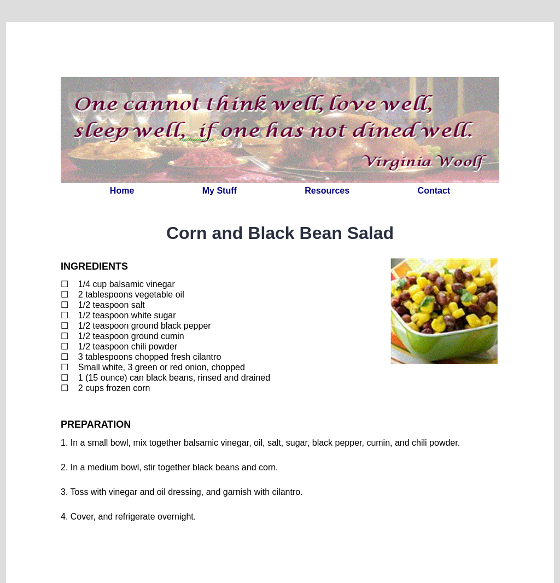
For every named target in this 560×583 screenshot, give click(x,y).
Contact (434, 190)
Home (122, 190)
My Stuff (219, 190)
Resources (327, 190)
